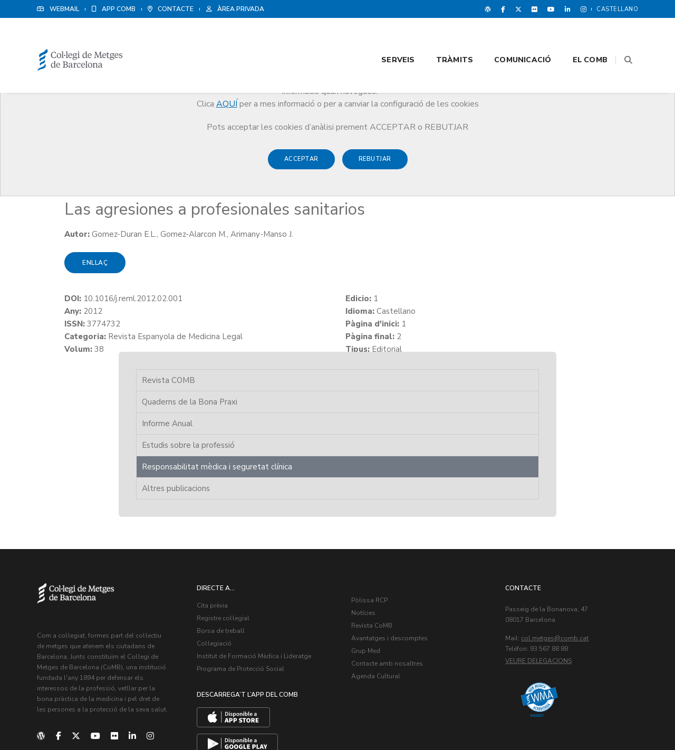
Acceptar (301, 164)
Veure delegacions (549, 538)
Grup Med (375, 528)
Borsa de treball (231, 508)
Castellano (617, 9)
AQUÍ (226, 104)
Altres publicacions (538, 257)
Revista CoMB (381, 503)
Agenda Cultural (385, 554)
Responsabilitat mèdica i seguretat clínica (548, 229)
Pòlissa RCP (379, 478)
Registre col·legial (233, 496)
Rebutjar (375, 164)
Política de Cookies (606, 718)
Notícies (373, 490)
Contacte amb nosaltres (397, 541)
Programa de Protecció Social (251, 546)
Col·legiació (224, 521)
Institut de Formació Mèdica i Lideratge (264, 534)
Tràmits (441, 38)
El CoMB (577, 38)
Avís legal (555, 718)
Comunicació (509, 38)
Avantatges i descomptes (399, 516)
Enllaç (67, 276)
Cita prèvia (222, 483)
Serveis (384, 38)
